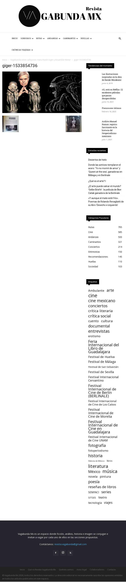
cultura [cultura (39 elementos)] (107, 321)
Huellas (86, 38)
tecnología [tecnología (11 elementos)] (95, 502)
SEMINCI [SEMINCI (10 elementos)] (93, 492)
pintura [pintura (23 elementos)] (105, 476)
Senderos (27, 38)
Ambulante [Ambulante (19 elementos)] (96, 290)
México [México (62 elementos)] (94, 471)
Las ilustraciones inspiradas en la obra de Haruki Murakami (112, 77)
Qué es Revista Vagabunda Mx (42, 569)
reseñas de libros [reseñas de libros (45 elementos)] (102, 486)
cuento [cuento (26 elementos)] (93, 321)
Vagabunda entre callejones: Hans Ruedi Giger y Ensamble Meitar (40, 59)
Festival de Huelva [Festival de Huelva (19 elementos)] (101, 356)
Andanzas (53, 38)
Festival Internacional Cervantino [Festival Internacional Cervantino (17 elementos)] (103, 378)
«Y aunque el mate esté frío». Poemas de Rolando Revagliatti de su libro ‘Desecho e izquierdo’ (106, 201)
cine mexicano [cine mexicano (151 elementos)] (101, 300)
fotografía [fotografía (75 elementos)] (97, 445)
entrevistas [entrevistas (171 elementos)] (99, 331)
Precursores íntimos (111, 108)
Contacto (111, 569)
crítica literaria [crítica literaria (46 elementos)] (100, 310)
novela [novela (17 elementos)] (92, 476)
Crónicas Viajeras (22, 50)
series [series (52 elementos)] (106, 492)
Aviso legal (82, 569)
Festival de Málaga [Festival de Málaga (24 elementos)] (102, 362)
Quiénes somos (66, 569)
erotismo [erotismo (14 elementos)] (94, 336)
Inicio (15, 38)
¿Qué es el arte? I (97, 181)
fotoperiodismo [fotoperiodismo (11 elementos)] (98, 450)
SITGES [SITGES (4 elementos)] (92, 497)
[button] (120, 38)
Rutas (40, 38)
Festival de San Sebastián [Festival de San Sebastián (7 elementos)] (103, 366)
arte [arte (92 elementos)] (110, 290)
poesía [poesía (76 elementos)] (94, 481)
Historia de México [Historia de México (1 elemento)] (96, 461)
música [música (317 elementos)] (110, 471)
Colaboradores (97, 569)
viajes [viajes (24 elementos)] (108, 502)
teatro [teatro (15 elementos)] (102, 497)
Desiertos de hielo (97, 159)
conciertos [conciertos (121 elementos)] (97, 305)
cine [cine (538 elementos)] (92, 295)
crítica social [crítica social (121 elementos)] (99, 316)
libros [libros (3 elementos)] (109, 460)
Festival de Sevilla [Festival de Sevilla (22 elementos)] (101, 372)
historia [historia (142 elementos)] (95, 455)
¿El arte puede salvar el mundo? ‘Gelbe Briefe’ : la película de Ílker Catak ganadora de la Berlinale (104, 189)
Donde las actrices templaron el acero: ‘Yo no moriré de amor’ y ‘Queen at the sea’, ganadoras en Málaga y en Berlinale (105, 170)
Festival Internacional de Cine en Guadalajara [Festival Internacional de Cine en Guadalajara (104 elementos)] (103, 427)
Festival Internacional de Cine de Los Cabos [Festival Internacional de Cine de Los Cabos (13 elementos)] (102, 402)
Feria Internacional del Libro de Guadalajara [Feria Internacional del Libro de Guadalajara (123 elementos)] (103, 346)
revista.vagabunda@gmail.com (70, 544)
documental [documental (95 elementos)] (99, 326)
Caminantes (70, 38)
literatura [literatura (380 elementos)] (98, 466)
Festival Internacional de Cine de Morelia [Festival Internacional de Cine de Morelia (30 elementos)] (100, 413)
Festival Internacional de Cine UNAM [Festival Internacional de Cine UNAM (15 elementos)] (102, 438)
